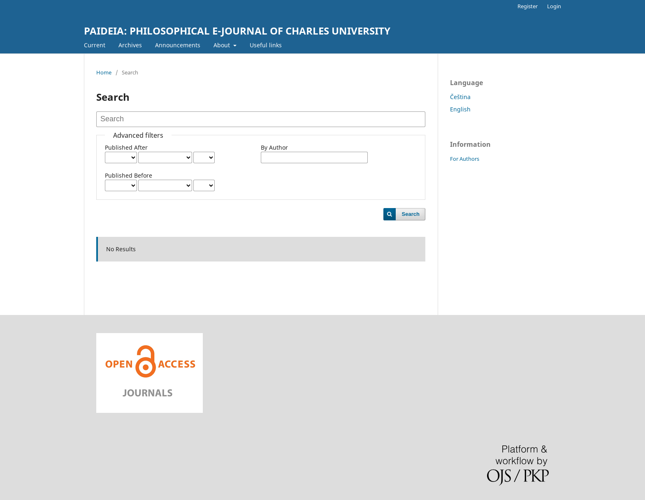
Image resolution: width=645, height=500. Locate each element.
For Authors (464, 158)
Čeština (460, 97)
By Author (274, 147)
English (460, 109)
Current (94, 45)
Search (411, 214)
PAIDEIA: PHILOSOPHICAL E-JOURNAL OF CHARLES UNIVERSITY (237, 30)
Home (103, 72)
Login (554, 6)
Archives (130, 45)
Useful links (266, 45)
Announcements (177, 45)
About (222, 45)
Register (527, 6)
